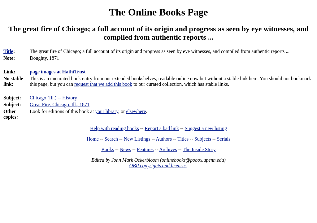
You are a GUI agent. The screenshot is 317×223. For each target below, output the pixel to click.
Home (93, 139)
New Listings (137, 139)
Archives (168, 149)
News (125, 149)
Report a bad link (162, 128)
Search (111, 139)
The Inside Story (199, 149)
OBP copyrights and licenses (157, 165)
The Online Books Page (158, 12)
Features (145, 149)
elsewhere (136, 111)
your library (106, 111)
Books (107, 149)
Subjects (202, 139)
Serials (224, 139)
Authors (164, 139)
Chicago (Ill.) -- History (53, 97)
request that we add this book (103, 84)
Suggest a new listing (206, 128)
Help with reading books (114, 128)
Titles (183, 139)
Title (8, 51)
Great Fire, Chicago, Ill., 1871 (59, 104)
